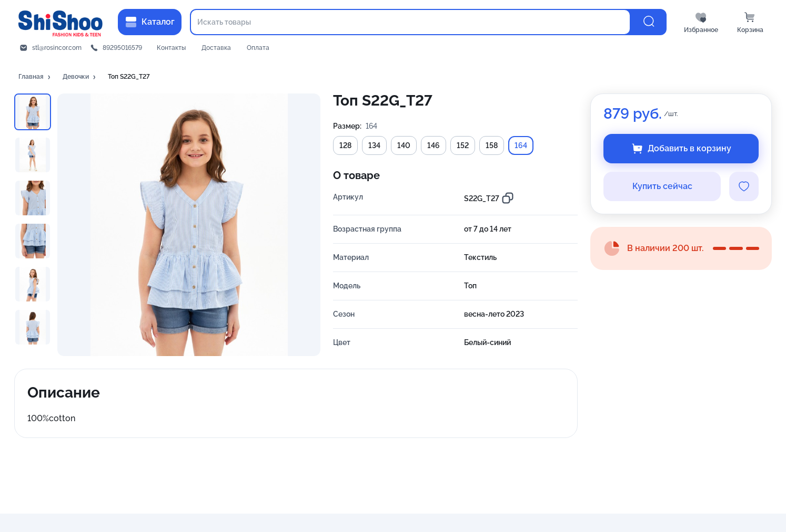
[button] (35, 77)
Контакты (171, 47)
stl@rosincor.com (57, 47)
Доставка (216, 47)
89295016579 (122, 47)
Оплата (258, 47)
